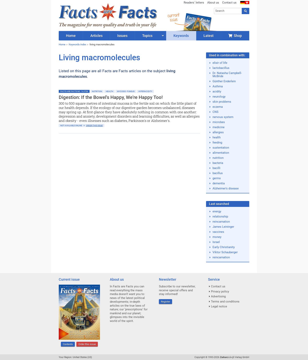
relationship (220, 216)
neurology (219, 96)
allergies (218, 132)
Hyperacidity (145, 91)
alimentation (221, 152)
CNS (215, 112)
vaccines (218, 232)
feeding (217, 142)
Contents (68, 344)
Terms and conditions (225, 301)
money (217, 237)
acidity (217, 91)
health (217, 137)
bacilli (216, 168)
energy (217, 211)
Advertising (218, 296)
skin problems (222, 101)
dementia (219, 183)
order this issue (94, 125)
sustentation (221, 147)
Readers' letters (194, 2)
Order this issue (87, 344)
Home (62, 44)
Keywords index (77, 44)
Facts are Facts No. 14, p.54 (74, 91)
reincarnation (221, 221)
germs (217, 178)
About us (213, 2)
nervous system (223, 117)
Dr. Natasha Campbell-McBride (227, 74)
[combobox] (228, 11)
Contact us (229, 2)
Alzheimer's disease (226, 188)
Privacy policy (220, 291)
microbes (219, 122)
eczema (218, 107)
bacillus (218, 173)
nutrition (218, 158)
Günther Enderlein (224, 81)
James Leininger (223, 226)
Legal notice (219, 306)
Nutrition (97, 91)
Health (109, 91)
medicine (219, 127)
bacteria (218, 163)
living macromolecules (102, 44)
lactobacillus (221, 68)
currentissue (173, 17)
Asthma (218, 86)
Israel (216, 242)
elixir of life (220, 63)
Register (165, 301)
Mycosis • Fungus (126, 91)
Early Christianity (224, 247)
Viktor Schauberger (225, 252)
